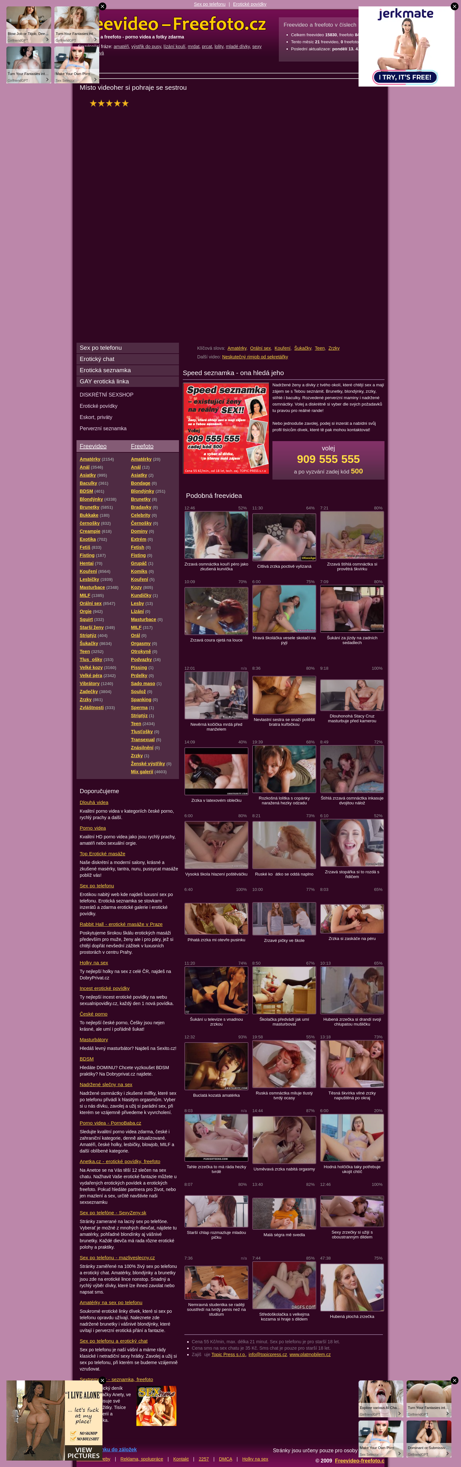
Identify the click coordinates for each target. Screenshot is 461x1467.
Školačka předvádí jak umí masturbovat (284, 1022)
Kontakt (181, 1459)
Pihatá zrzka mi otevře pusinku (216, 939)
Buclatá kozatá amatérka (216, 1095)
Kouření (283, 348)
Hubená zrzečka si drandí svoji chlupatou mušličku (352, 1022)
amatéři (121, 46)
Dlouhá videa (94, 802)
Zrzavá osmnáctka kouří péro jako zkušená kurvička (216, 566)
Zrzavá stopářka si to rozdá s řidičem (352, 874)
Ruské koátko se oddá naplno (284, 874)
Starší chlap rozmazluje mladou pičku (216, 1235)
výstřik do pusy (146, 46)
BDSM (87, 1058)
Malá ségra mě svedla (284, 1234)
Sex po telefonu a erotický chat (114, 1341)
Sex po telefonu (210, 4)
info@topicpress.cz (268, 1354)
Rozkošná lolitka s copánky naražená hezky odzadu (284, 800)
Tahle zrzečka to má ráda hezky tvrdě (216, 1169)
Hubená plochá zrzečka (352, 1316)
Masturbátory (94, 1039)
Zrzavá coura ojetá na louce (216, 640)
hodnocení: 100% (111, 103)
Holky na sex (94, 962)
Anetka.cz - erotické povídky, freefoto (120, 1161)
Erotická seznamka (105, 370)
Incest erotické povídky (105, 988)
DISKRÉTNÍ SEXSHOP (106, 395)
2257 (204, 1459)
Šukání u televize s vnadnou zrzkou (216, 1022)
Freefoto (142, 446)
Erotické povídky (249, 4)
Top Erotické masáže (102, 853)
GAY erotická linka (104, 381)
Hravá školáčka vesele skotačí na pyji (284, 640)
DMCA (225, 1459)
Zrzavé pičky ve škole (284, 940)
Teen (320, 348)
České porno (94, 1014)
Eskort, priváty (96, 417)
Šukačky (302, 348)
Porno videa (93, 828)
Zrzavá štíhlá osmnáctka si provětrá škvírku (352, 566)
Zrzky (334, 348)
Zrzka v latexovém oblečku (216, 800)
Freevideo (93, 446)
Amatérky (237, 348)
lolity (218, 46)
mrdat (193, 46)
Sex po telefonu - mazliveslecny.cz (117, 1257)
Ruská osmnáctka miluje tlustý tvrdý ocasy (284, 1095)
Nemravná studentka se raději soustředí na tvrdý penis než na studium (216, 1309)
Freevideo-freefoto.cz (361, 1460)
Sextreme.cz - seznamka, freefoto (116, 1379)
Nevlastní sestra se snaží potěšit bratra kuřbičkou (284, 722)
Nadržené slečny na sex (106, 1084)
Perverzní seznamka (103, 428)
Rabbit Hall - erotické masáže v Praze (121, 924)
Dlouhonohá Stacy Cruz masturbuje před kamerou (352, 718)
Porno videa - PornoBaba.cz (110, 1123)
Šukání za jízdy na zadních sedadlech (352, 640)
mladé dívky (238, 46)
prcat (207, 46)
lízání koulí (174, 46)
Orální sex (260, 348)
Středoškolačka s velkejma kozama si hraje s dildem (284, 1316)
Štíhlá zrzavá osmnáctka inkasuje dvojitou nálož (352, 800)
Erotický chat (97, 359)
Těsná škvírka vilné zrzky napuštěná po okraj (352, 1095)
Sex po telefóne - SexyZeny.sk (113, 1212)
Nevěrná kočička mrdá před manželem (216, 727)
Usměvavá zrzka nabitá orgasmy (284, 1169)
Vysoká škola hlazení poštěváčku (216, 874)
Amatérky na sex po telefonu (111, 1302)
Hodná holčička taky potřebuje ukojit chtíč (352, 1169)
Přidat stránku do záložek (107, 1449)
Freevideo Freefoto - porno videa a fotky (172, 23)
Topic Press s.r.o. (229, 1354)
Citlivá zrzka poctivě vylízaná (284, 566)
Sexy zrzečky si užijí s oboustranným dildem (352, 1234)
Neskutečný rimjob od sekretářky (255, 356)
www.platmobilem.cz (310, 1354)
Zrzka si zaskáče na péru (352, 938)
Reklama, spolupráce (141, 1459)
